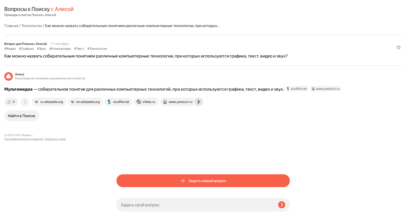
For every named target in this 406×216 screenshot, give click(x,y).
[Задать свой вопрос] (195, 205)
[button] (286, 49)
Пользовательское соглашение (23, 206)
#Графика (138, 40)
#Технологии (209, 40)
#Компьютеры (172, 40)
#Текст (191, 40)
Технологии (143, 12)
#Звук (153, 40)
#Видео (122, 40)
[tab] (123, 108)
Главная (123, 12)
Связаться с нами (15, 209)
